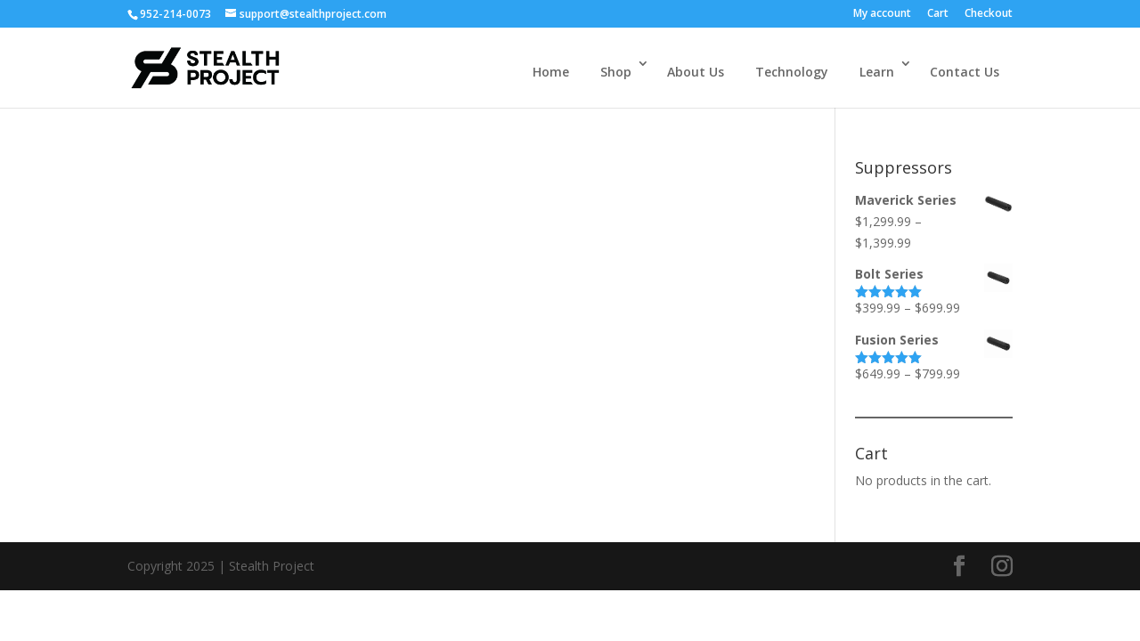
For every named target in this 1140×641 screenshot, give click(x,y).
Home (551, 71)
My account (882, 14)
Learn (876, 71)
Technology (791, 71)
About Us (695, 71)
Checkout (989, 14)
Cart (938, 14)
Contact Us (964, 71)
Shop (615, 71)
